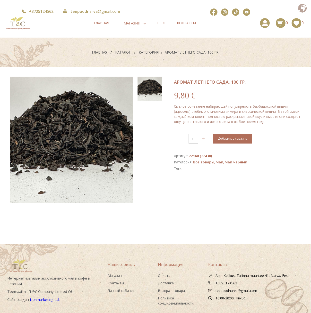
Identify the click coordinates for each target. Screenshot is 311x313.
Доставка (166, 283)
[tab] (150, 89)
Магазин (115, 275)
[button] (131, 23)
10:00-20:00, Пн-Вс (230, 298)
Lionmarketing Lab (45, 299)
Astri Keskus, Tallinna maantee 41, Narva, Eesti (253, 275)
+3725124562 (41, 11)
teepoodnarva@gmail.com (95, 11)
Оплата (164, 275)
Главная (101, 23)
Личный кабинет (121, 290)
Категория (149, 52)
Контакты (186, 23)
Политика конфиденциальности (176, 300)
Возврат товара (171, 290)
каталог (122, 52)
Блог (161, 23)
